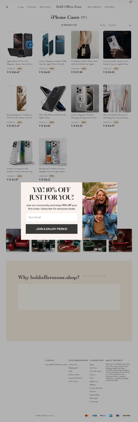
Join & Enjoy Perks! (51, 229)
